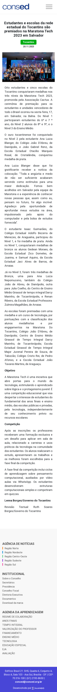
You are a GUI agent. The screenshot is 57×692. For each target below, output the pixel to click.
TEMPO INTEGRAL (12, 624)
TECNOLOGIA (9, 641)
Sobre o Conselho (11, 578)
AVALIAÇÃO (8, 653)
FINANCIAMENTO (12, 632)
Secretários (8, 582)
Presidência (8, 586)
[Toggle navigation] (49, 7)
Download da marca (12, 602)
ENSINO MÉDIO (10, 637)
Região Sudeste (13, 560)
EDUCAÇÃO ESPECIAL (14, 645)
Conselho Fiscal (10, 590)
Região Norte (12, 548)
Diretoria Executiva (12, 594)
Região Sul (10, 564)
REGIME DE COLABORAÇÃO (17, 616)
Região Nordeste (13, 552)
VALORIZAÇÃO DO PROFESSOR (19, 628)
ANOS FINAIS (9, 620)
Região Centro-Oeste (16, 556)
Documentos (9, 598)
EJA (4, 649)
